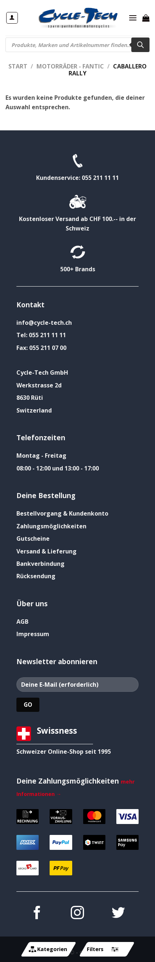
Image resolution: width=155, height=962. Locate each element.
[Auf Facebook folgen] (36, 913)
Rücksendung (35, 576)
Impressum (32, 634)
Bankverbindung (40, 564)
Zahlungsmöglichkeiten (51, 526)
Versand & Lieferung (46, 551)
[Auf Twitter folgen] (118, 913)
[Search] (140, 45)
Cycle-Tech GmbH (42, 372)
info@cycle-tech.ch (44, 323)
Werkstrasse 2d (39, 385)
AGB (22, 622)
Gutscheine (33, 539)
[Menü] (132, 18)
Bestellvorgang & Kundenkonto (62, 513)
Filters (103, 949)
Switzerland (34, 410)
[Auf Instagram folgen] (77, 913)
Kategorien (48, 949)
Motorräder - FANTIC (70, 66)
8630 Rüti (29, 398)
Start (17, 66)
